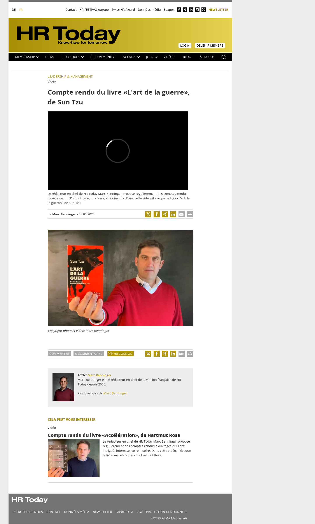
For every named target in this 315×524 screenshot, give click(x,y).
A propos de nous (28, 512)
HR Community (102, 57)
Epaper (169, 9)
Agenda (131, 57)
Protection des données (166, 512)
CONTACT (53, 512)
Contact (71, 9)
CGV (140, 512)
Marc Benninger (64, 214)
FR (21, 9)
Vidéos (169, 57)
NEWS (49, 57)
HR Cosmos (123, 354)
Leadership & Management (70, 76)
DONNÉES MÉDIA (76, 512)
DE (14, 9)
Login (185, 45)
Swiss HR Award (123, 9)
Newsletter (218, 9)
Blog (187, 57)
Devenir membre (210, 45)
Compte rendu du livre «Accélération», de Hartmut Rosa (114, 435)
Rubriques (73, 57)
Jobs (152, 57)
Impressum (124, 512)
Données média (149, 9)
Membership (27, 57)
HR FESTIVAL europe (94, 9)
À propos (207, 57)
